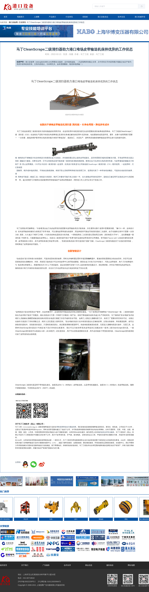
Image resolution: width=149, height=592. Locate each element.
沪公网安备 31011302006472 (49, 582)
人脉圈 (36, 17)
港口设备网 (13, 22)
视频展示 (20, 17)
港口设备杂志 (103, 17)
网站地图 (131, 565)
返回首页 (3, 565)
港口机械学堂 (140, 17)
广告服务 (46, 565)
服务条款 (109, 565)
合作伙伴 (67, 565)
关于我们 (24, 565)
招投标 (85, 17)
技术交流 (121, 17)
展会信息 (88, 565)
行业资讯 (69, 17)
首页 (5, 17)
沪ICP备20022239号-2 (26, 582)
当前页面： (4, 22)
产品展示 (52, 17)
